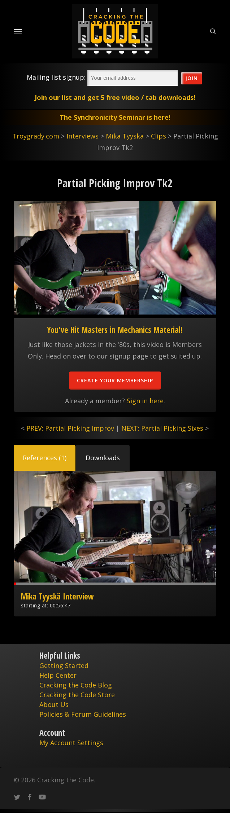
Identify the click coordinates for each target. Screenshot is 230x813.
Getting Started (63, 665)
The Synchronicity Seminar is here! (115, 117)
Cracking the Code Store (77, 694)
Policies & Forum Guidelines (82, 714)
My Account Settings (71, 742)
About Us (54, 704)
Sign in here (145, 400)
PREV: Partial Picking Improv (70, 428)
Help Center (58, 675)
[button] (44, 458)
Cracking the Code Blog (75, 685)
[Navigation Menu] (18, 31)
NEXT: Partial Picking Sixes (162, 428)
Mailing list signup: (56, 77)
